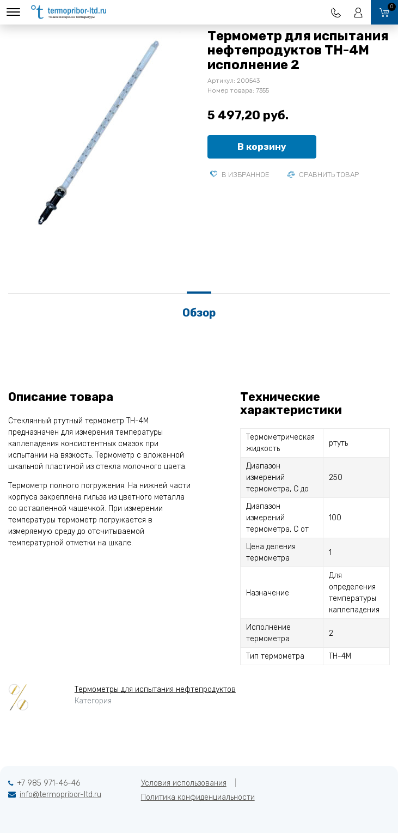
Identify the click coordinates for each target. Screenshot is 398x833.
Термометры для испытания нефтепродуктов (155, 689)
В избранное (240, 175)
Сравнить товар (323, 175)
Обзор (199, 312)
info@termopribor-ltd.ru (60, 794)
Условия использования (183, 783)
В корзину (261, 146)
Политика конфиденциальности (198, 797)
